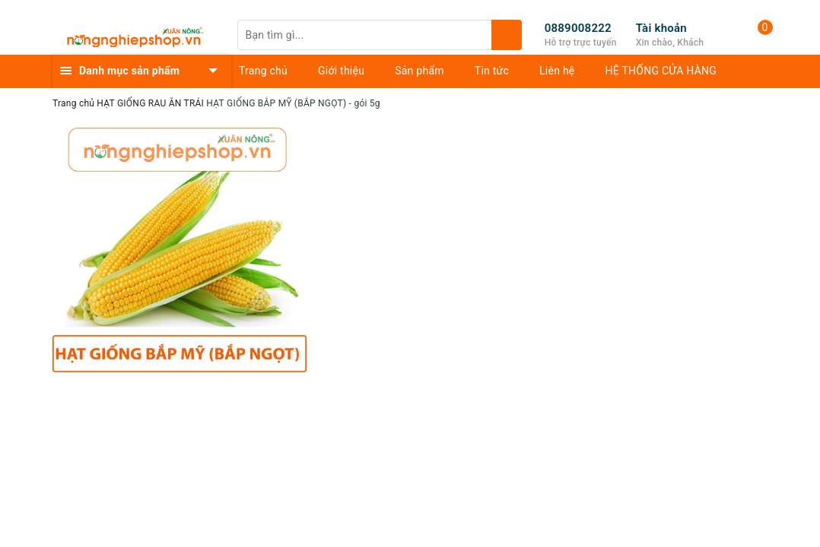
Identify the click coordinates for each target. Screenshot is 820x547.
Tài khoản (661, 28)
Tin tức (492, 71)
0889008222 (578, 28)
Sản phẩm (419, 71)
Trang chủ (263, 71)
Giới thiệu (341, 71)
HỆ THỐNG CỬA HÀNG (661, 71)
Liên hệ (556, 71)
